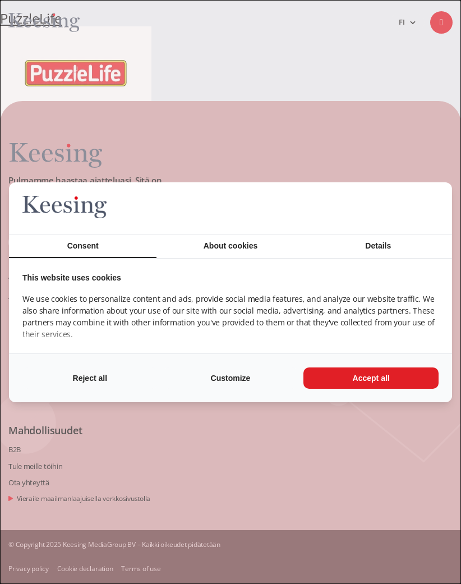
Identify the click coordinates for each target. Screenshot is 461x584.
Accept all (371, 378)
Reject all (90, 378)
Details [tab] (378, 245)
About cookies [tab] (230, 245)
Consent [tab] (83, 245)
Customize (231, 378)
